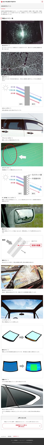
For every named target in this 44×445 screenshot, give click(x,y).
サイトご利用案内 (14, 440)
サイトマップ (22, 440)
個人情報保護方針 (30, 440)
